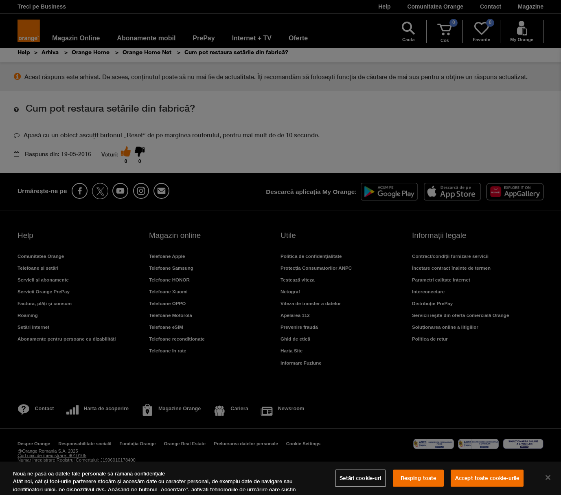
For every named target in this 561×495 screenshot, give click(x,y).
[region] (280, 478)
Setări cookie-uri (360, 478)
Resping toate (418, 478)
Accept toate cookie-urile (487, 478)
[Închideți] (548, 477)
